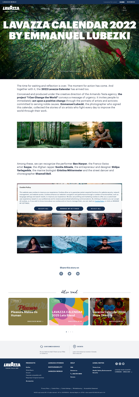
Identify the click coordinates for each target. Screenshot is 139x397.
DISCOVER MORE (36, 321)
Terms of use (96, 367)
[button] (124, 9)
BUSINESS (131, 2)
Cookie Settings (66, 388)
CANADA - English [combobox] (122, 372)
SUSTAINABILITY (55, 367)
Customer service (52, 346)
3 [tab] (71, 332)
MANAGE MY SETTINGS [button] (69, 208)
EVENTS (80, 346)
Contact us (73, 370)
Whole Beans (30, 370)
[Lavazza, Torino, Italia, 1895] (11, 9)
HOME (122, 2)
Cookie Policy (55, 388)
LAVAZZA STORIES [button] (60, 9)
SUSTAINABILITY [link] (77, 9)
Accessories (29, 381)
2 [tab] (68, 332)
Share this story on (69, 268)
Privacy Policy (45, 388)
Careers (72, 377)
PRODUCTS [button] (45, 9)
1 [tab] (66, 332)
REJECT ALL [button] (96, 208)
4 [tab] (73, 332)
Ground (28, 372)
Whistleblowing (77, 388)
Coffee (28, 367)
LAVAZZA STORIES (56, 363)
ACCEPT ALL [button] (43, 208)
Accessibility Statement (91, 388)
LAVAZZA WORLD (9, 2)
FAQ (71, 367)
